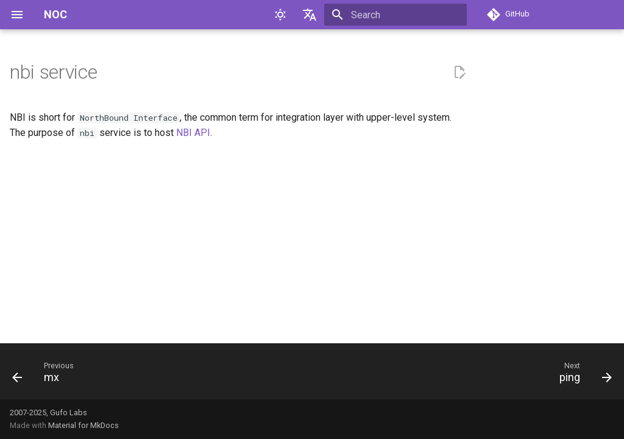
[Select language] (309, 14)
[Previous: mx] (46, 375)
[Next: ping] (582, 375)
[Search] (395, 15)
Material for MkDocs (83, 425)
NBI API (193, 132)
